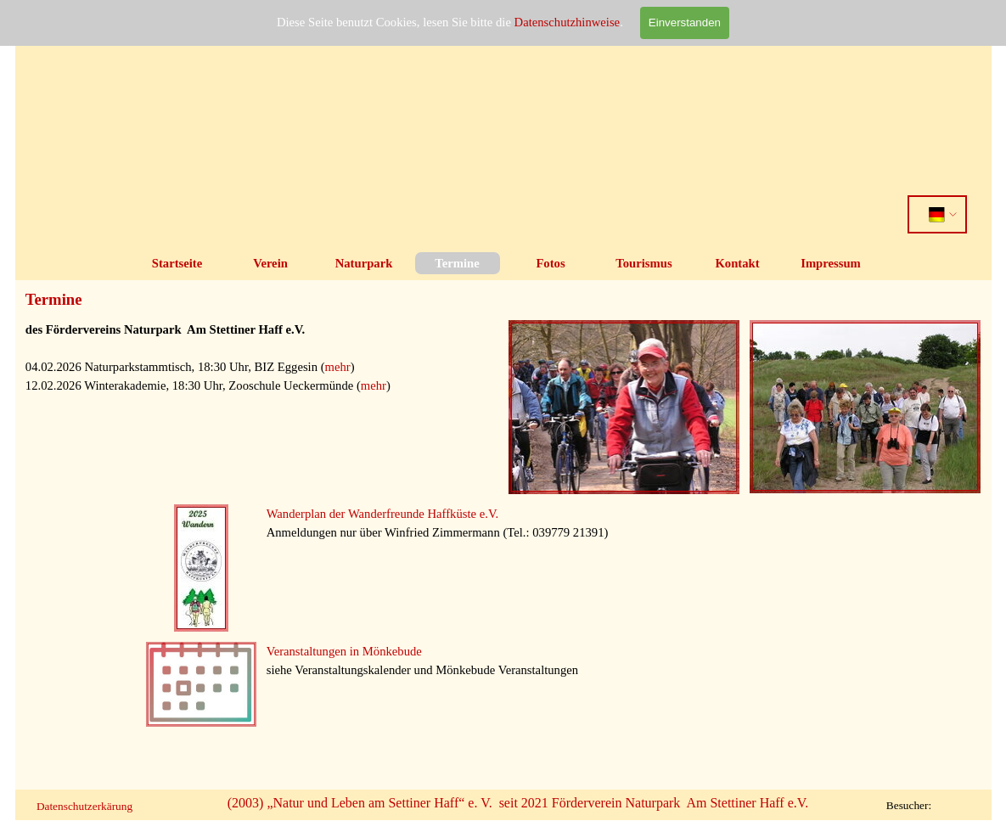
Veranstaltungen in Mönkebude (344, 651)
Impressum (831, 263)
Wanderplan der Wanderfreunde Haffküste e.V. (383, 513)
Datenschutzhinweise (567, 22)
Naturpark (364, 263)
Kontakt (737, 263)
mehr (338, 367)
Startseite (177, 263)
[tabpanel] (261, 376)
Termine (457, 263)
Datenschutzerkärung (84, 806)
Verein (270, 263)
